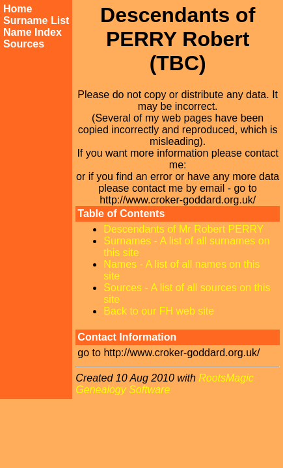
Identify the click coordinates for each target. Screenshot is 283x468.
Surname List (36, 20)
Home (17, 8)
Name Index (32, 32)
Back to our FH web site (158, 311)
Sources (23, 43)
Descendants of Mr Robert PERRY (183, 229)
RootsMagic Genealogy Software (164, 383)
